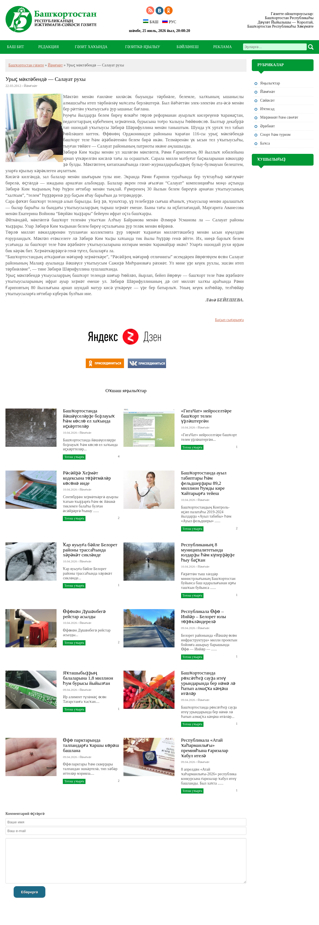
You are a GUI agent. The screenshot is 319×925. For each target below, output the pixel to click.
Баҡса (265, 143)
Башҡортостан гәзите (26, 65)
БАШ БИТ (15, 47)
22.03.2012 (13, 86)
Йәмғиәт (55, 65)
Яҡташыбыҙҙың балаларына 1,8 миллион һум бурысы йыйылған (88, 678)
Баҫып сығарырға (229, 320)
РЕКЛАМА (222, 47)
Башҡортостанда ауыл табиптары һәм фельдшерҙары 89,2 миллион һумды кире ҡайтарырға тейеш (203, 483)
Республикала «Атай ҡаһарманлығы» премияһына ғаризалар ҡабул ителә (204, 747)
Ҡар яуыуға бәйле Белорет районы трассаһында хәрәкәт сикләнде (90, 550)
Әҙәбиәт (267, 126)
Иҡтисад (267, 109)
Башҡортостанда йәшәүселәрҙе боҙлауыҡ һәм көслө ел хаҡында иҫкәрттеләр (89, 418)
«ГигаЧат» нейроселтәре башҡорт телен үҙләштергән (206, 416)
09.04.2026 (188, 628)
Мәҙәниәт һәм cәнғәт (279, 117)
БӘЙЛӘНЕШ (188, 47)
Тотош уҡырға (74, 457)
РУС (169, 21)
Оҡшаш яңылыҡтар (125, 390)
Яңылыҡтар (270, 83)
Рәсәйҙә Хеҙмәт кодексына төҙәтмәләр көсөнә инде (87, 478)
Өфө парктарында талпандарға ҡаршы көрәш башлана (91, 745)
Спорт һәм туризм (275, 135)
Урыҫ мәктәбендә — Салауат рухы (45, 79)
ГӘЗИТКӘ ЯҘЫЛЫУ (142, 47)
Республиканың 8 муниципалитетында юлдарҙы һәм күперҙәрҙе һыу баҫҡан (208, 552)
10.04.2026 (70, 432)
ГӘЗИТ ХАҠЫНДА (91, 47)
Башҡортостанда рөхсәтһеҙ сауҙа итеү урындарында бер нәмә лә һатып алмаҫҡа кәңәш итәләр (208, 683)
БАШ (150, 21)
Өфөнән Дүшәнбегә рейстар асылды (84, 614)
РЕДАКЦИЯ (48, 47)
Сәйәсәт (267, 100)
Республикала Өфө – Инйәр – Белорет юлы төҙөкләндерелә (203, 616)
